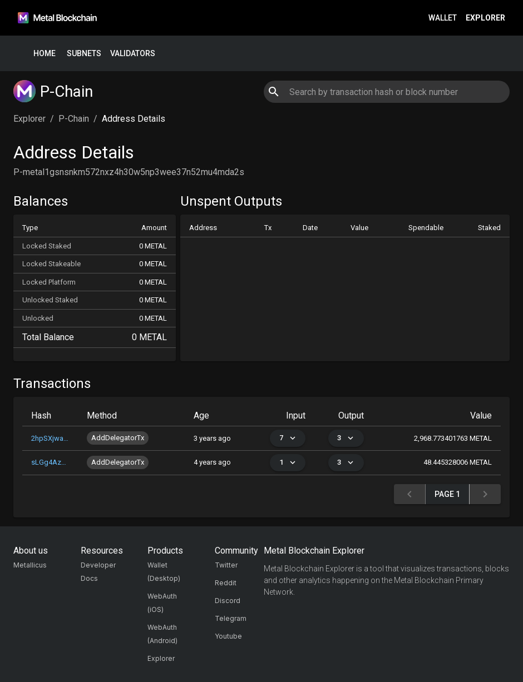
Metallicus (30, 565)
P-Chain (73, 118)
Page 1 (447, 494)
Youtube (228, 636)
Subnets (84, 53)
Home (44, 53)
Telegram (230, 618)
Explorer (485, 18)
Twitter (226, 565)
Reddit (225, 583)
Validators (133, 53)
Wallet (442, 18)
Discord (227, 600)
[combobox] (386, 91)
